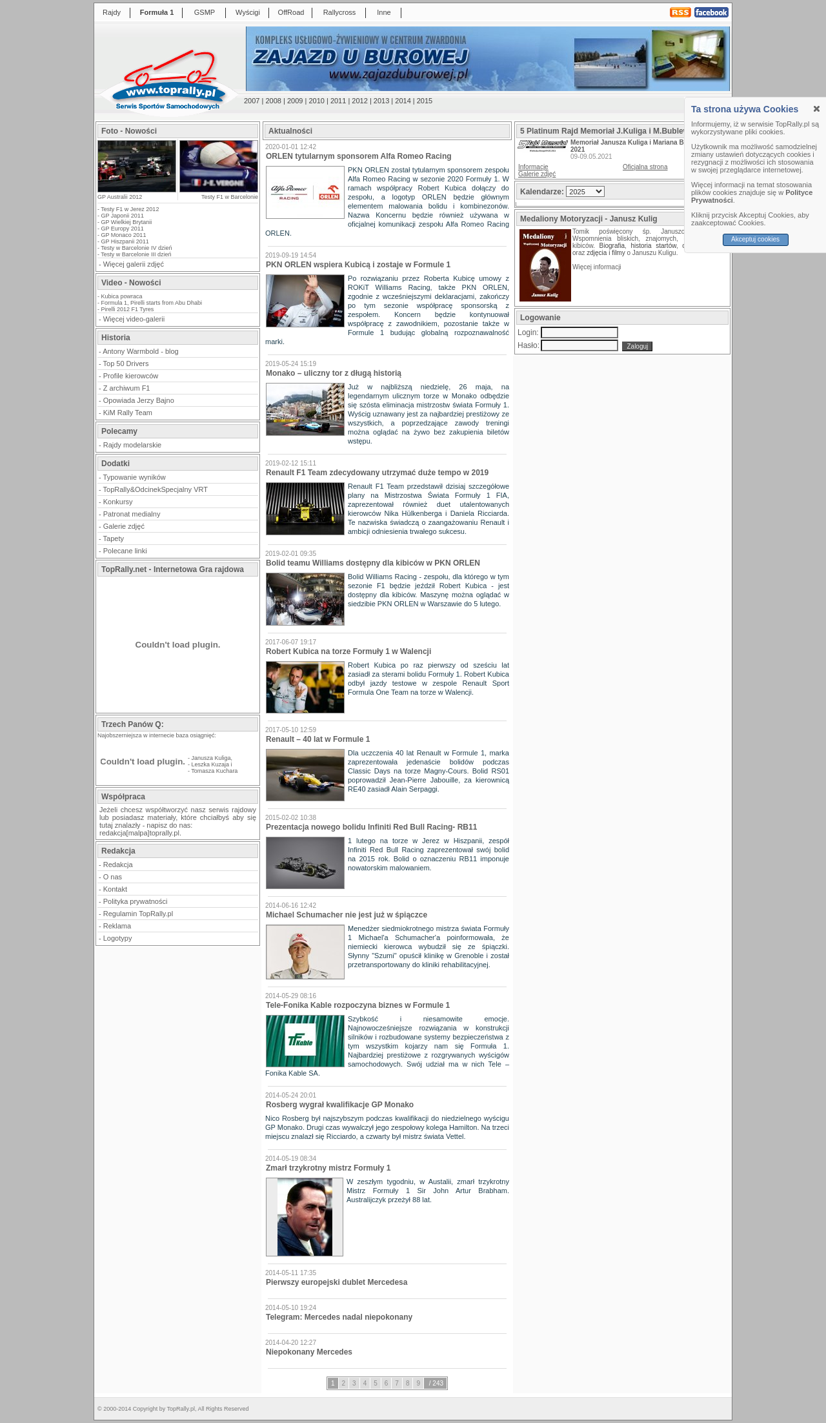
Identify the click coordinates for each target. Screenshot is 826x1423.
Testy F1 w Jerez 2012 (130, 209)
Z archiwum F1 (126, 388)
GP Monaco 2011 (123, 235)
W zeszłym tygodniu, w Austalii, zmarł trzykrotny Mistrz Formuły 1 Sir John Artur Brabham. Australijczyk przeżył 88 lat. (428, 1190)
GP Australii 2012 (119, 197)
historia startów (653, 245)
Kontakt (115, 889)
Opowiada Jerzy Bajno (138, 400)
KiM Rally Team (127, 412)
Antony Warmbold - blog (141, 351)
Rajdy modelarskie (132, 445)
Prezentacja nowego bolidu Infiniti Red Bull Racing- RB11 (371, 827)
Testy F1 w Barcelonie (229, 197)
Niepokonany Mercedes (309, 1351)
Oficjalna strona (645, 166)
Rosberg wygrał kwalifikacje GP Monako (340, 1104)
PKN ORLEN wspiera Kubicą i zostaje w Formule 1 (358, 264)
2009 (295, 101)
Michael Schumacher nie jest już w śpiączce (346, 914)
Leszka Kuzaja (211, 764)
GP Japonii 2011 (122, 215)
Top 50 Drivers (126, 363)
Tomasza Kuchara (214, 771)
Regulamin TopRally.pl (138, 913)
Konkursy (118, 502)
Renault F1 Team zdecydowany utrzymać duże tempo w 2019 (377, 472)
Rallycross (339, 12)
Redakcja (118, 864)
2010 (316, 101)
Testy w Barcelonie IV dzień (136, 248)
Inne (383, 12)
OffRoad (291, 12)
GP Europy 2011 (122, 228)
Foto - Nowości (129, 131)
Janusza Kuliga (211, 758)
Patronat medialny (132, 514)
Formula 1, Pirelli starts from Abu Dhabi (152, 303)
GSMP (204, 12)
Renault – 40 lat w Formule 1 (318, 739)
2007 (251, 101)
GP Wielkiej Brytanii (126, 222)
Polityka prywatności (135, 901)
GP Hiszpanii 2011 (125, 241)
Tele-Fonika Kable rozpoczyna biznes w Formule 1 (358, 1005)
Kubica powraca (122, 296)
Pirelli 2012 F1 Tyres (127, 309)
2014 (402, 101)
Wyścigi (248, 12)
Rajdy (112, 12)
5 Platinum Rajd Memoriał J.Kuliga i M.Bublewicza (612, 131)
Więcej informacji (597, 267)
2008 (273, 101)
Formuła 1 (157, 12)
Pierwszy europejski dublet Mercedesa (336, 1282)
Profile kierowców (131, 376)
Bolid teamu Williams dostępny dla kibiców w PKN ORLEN (373, 563)
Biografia (612, 245)
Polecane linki (125, 551)
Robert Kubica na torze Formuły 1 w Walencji (348, 651)
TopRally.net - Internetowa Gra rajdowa (172, 569)
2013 (381, 101)
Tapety (113, 538)
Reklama (117, 926)
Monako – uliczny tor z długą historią (333, 373)
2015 (424, 101)
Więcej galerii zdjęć (133, 264)
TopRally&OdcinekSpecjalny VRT (155, 489)
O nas (112, 877)
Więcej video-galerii (134, 319)
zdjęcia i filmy (606, 252)
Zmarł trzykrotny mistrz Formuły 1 (328, 1167)
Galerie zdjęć (124, 526)
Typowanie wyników (134, 477)
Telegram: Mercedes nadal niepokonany (339, 1317)
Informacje (533, 166)
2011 (338, 101)
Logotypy (117, 938)
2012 (359, 101)
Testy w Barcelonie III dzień (136, 254)
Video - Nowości (131, 282)
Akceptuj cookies (755, 239)
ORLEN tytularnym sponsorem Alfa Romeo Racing (359, 156)
